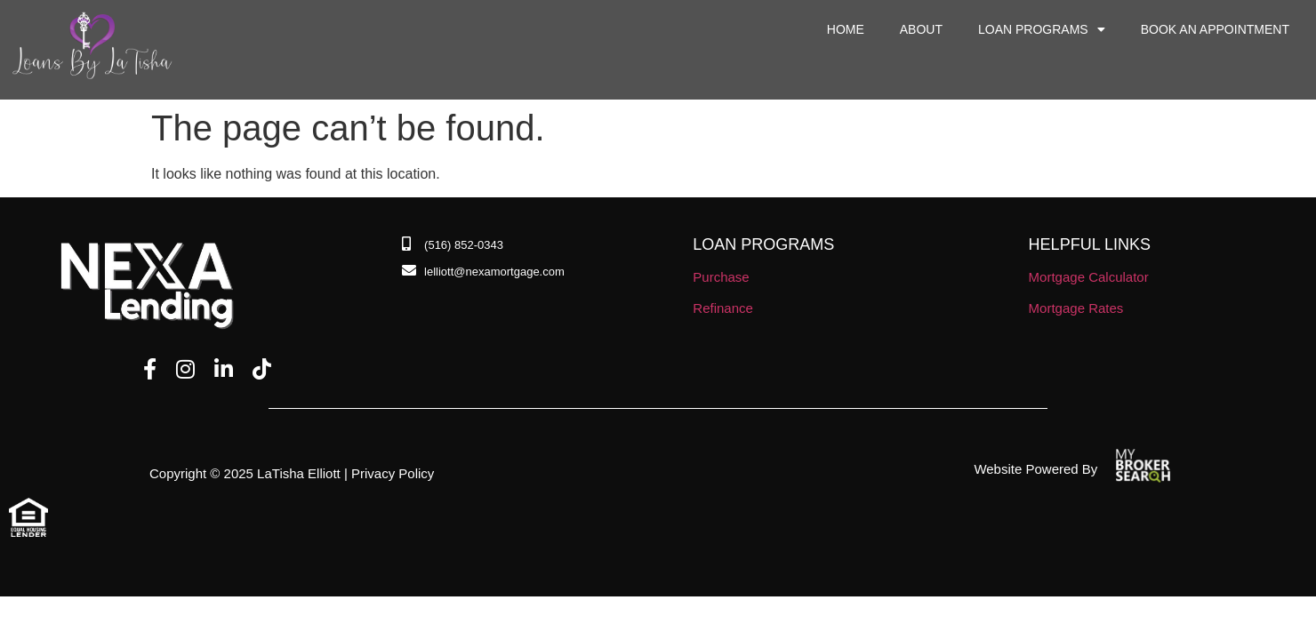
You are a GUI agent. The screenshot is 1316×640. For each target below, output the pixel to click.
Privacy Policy (392, 473)
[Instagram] (185, 370)
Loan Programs (1041, 29)
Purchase (721, 276)
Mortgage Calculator (1089, 276)
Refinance (723, 308)
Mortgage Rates (1076, 308)
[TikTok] (262, 370)
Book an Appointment (1215, 29)
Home (845, 29)
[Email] (483, 272)
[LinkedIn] (223, 370)
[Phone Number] (452, 245)
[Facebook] (149, 370)
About (921, 29)
